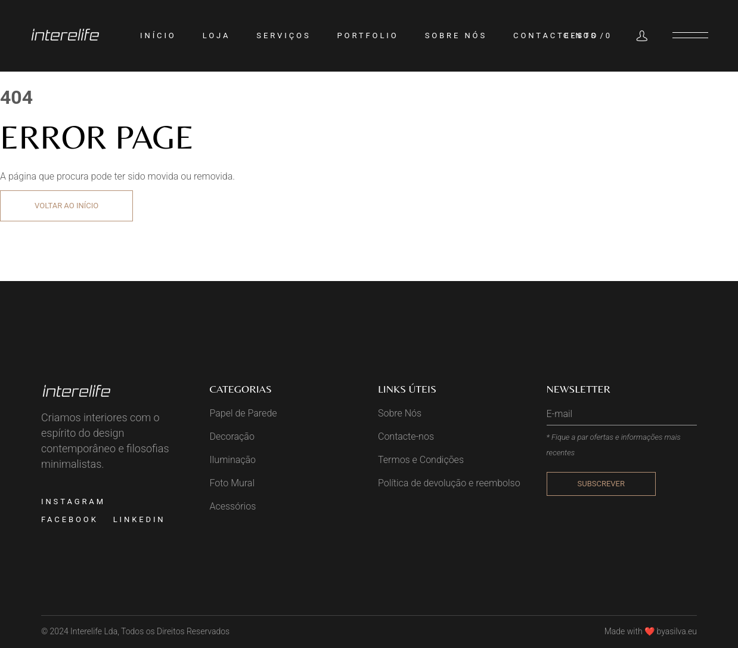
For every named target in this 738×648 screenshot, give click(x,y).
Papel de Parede (243, 413)
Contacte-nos (406, 436)
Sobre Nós (399, 413)
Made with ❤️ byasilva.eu (650, 631)
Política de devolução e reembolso (449, 483)
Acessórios (233, 506)
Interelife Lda (93, 631)
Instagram (73, 501)
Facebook (69, 519)
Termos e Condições (421, 459)
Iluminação (233, 459)
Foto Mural (232, 483)
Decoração (232, 436)
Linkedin (139, 519)
